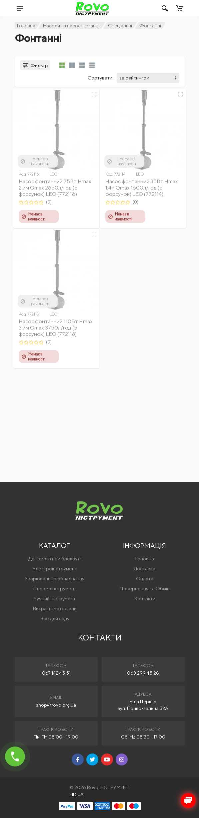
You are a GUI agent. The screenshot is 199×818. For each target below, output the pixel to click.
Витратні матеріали (55, 608)
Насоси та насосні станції (71, 25)
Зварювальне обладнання (55, 578)
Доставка (144, 568)
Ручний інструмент (54, 598)
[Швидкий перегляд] (94, 94)
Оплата (144, 578)
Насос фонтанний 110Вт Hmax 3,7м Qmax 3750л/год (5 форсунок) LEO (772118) (56, 327)
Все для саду (54, 618)
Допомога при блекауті (54, 558)
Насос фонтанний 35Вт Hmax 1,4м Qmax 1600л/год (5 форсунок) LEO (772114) (141, 187)
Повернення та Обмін (144, 588)
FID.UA (76, 794)
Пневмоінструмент (54, 588)
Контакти (144, 598)
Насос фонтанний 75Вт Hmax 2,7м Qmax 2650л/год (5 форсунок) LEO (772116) (55, 187)
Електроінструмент (54, 568)
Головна (26, 25)
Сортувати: (100, 77)
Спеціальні (120, 25)
